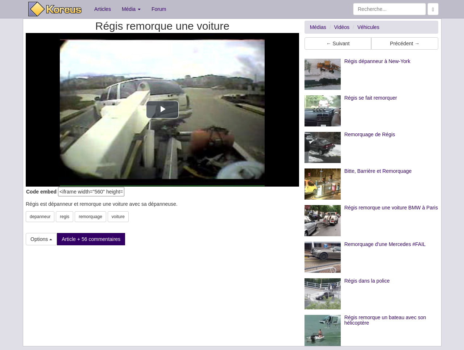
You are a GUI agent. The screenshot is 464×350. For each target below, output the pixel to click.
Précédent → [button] (405, 43)
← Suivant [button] (338, 43)
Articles (102, 9)
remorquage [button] (90, 216)
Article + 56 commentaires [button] (91, 239)
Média (131, 9)
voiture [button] (118, 216)
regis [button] (64, 216)
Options (41, 239)
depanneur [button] (40, 216)
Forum (159, 9)
